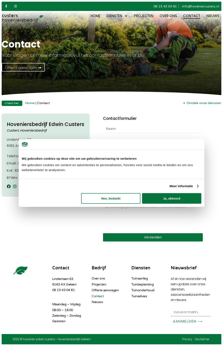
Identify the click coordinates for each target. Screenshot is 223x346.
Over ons (168, 15)
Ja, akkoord (171, 198)
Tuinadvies (139, 296)
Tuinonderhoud (142, 290)
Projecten (143, 15)
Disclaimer (202, 339)
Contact (191, 15)
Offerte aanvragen (105, 290)
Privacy (187, 339)
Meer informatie (181, 186)
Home (95, 15)
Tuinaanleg (139, 278)
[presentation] (134, 221)
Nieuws (212, 15)
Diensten (117, 16)
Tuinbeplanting (142, 284)
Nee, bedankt (110, 198)
